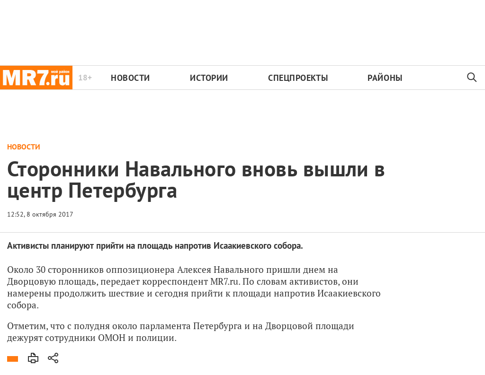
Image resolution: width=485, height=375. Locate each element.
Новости (130, 77)
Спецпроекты (298, 77)
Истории (209, 77)
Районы (385, 77)
